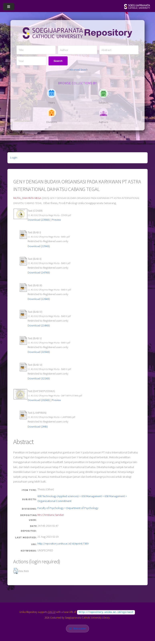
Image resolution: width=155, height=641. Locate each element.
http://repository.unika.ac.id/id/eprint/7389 (63, 543)
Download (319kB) (39, 352)
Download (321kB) (39, 378)
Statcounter (79, 628)
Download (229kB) (39, 246)
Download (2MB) (38, 426)
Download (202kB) (39, 400)
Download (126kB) (39, 299)
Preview (56, 219)
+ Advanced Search (77, 69)
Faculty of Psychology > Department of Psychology (67, 508)
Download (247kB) (39, 272)
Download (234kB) (39, 325)
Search (58, 60)
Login (13, 157)
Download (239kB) (39, 219)
